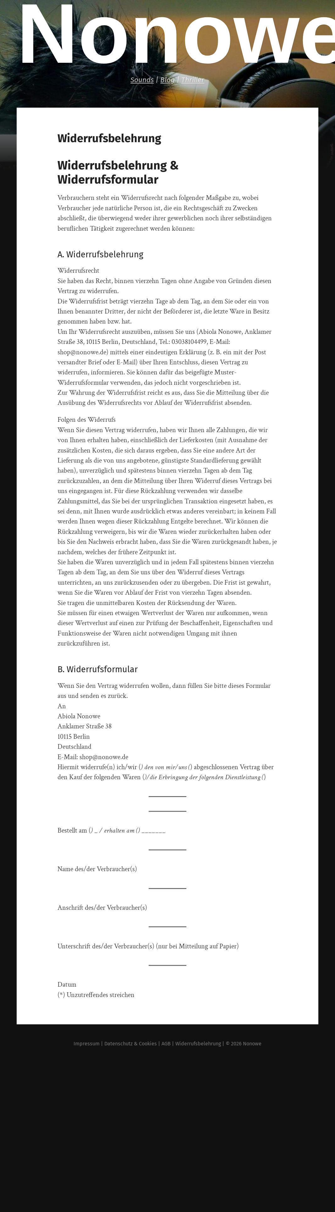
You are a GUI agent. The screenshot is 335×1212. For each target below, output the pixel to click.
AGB (166, 1044)
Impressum (87, 1044)
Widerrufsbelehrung (198, 1044)
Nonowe (252, 1044)
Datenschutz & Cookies (130, 1044)
